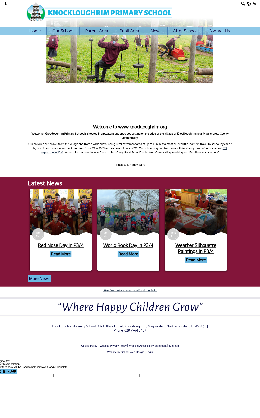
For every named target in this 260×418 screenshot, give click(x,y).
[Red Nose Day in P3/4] (69, 212)
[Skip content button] (5, 4)
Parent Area (96, 30)
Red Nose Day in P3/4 (69, 245)
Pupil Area (129, 30)
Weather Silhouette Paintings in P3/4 (204, 248)
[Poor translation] (12, 371)
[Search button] (243, 4)
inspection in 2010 (43, 152)
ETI (216, 148)
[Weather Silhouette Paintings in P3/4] (204, 212)
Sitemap (174, 345)
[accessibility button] (254, 4)
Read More (69, 253)
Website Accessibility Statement (148, 345)
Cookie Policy (89, 345)
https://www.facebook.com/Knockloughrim (130, 290)
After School (185, 30)
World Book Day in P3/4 (137, 245)
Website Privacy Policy (113, 345)
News (156, 30)
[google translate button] (248, 4)
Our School (63, 30)
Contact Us (219, 30)
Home (35, 30)
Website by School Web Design (125, 352)
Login (149, 352)
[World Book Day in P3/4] (137, 212)
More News (47, 278)
